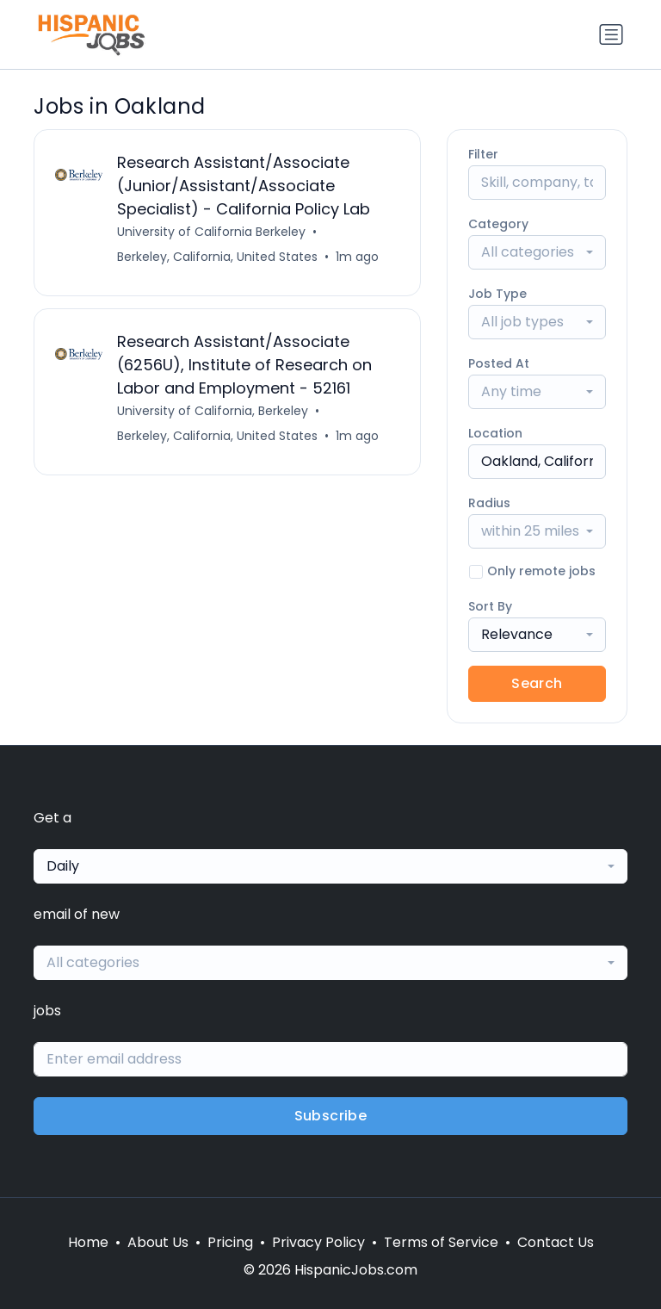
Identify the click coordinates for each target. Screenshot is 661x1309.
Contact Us (555, 1242)
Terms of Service (441, 1242)
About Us (157, 1242)
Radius (489, 503)
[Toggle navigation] (611, 34)
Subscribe (331, 1116)
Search (536, 683)
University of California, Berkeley (212, 410)
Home (88, 1242)
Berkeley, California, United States (217, 256)
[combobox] (537, 252)
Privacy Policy (318, 1242)
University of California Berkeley (211, 231)
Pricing (230, 1242)
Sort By (490, 606)
